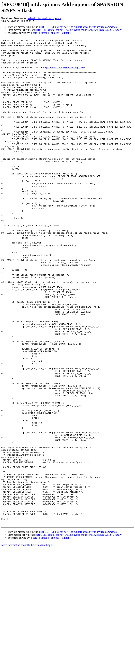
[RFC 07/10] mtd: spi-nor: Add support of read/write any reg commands (78, 26)
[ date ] (35, 32)
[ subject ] (55, 32)
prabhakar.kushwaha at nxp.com (44, 18)
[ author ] (66, 32)
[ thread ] (44, 32)
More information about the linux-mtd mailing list (27, 642)
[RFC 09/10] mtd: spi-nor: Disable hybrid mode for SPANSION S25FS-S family (78, 29)
